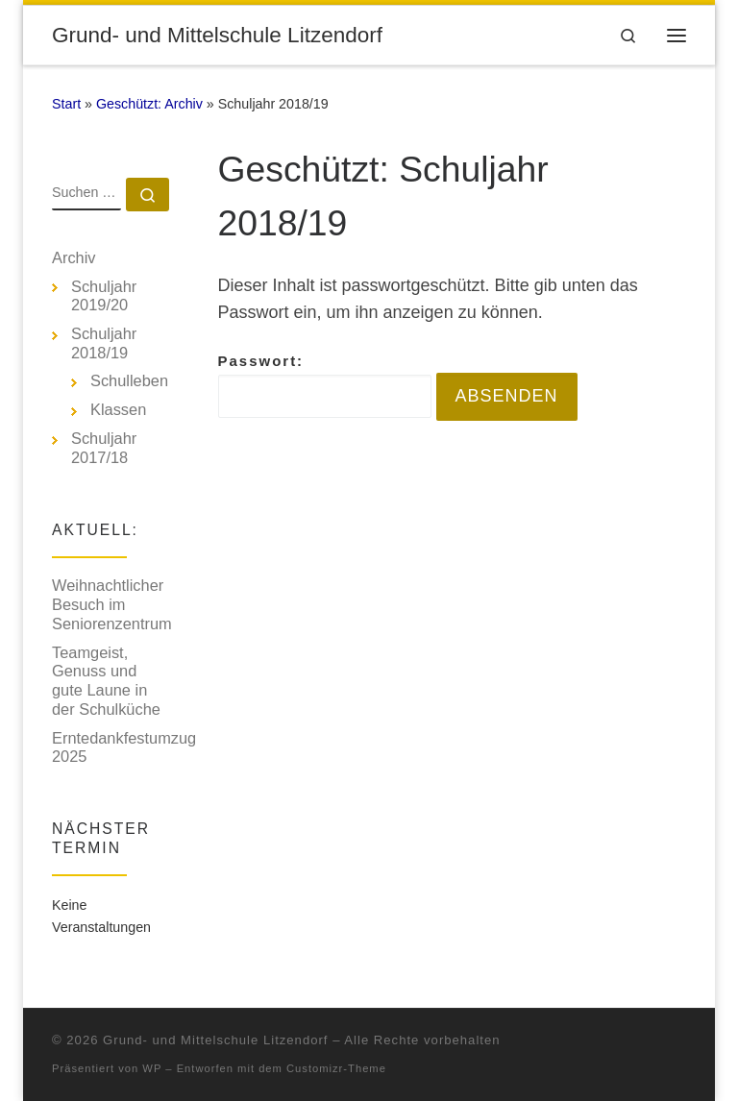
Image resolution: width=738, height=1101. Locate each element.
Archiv (74, 257)
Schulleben (129, 380)
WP (151, 1068)
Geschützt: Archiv (149, 103)
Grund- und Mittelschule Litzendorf (215, 1040)
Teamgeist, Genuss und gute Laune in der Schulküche (106, 681)
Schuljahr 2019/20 (103, 296)
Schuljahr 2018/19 (103, 343)
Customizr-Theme (336, 1068)
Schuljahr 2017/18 (103, 447)
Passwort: (324, 385)
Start (66, 103)
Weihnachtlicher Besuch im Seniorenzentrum (112, 603)
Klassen (118, 409)
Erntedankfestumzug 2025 (124, 747)
